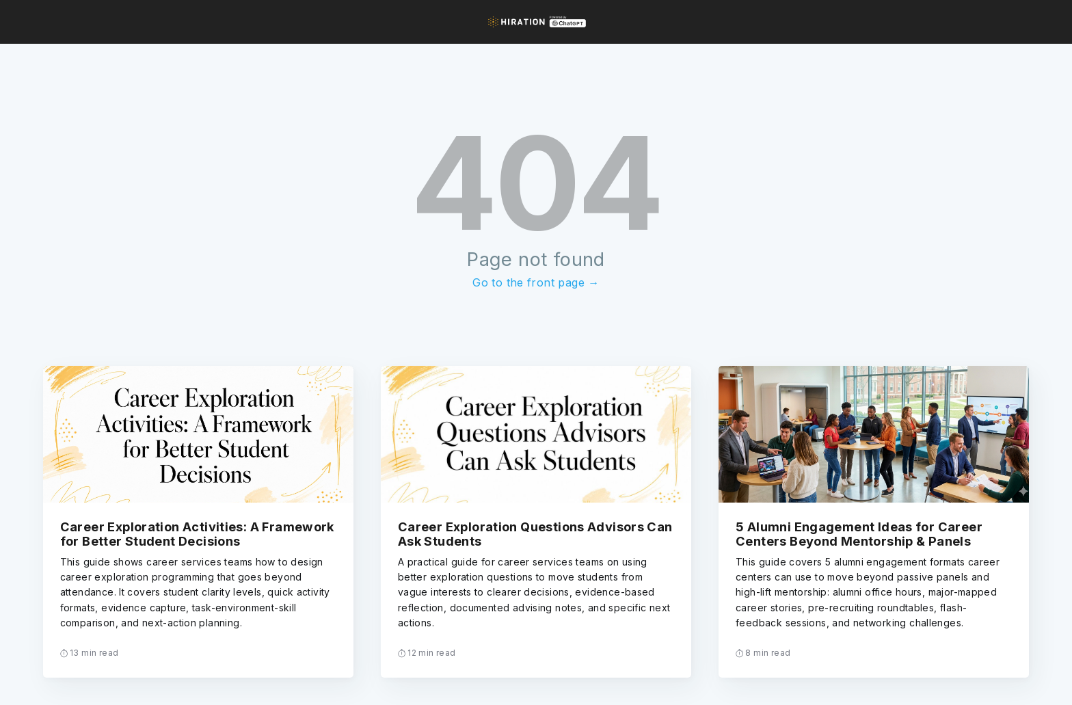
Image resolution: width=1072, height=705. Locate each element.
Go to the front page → (535, 282)
